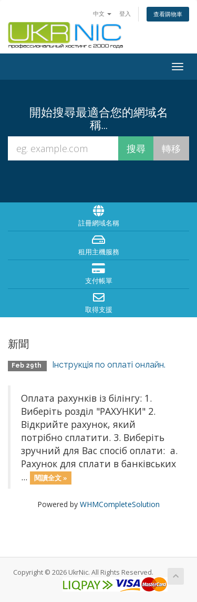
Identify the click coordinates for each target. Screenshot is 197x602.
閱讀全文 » (50, 477)
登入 (125, 13)
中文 (102, 13)
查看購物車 (167, 14)
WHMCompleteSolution (120, 504)
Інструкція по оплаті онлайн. (108, 365)
